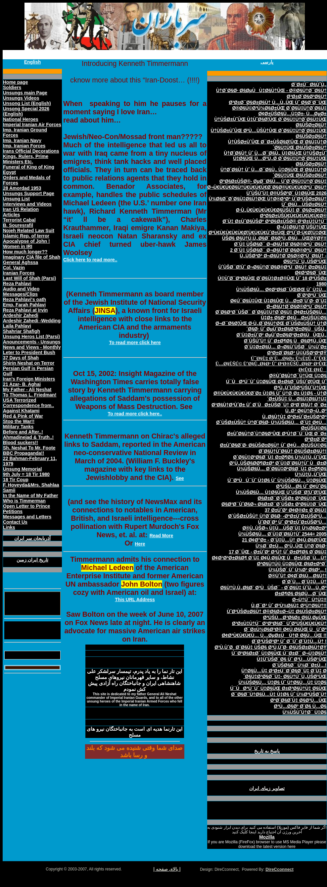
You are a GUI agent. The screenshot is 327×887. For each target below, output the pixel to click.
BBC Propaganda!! (23, 453)
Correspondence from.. (28, 405)
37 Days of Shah (21, 357)
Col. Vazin (14, 267)
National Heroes (20, 119)
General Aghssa (20, 262)
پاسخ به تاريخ (267, 751)
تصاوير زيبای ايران (267, 788)
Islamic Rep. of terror (26, 235)
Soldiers (12, 87)
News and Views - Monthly (32, 347)
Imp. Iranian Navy (22, 140)
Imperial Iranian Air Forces (32, 124)
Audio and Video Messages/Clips (21, 291)
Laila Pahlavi (17, 326)
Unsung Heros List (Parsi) (31, 336)
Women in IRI (17, 246)
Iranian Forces (19, 273)
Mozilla (267, 837)
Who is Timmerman (24, 500)
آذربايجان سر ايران (32, 538)
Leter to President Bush (29, 352)
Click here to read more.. (90, 259)
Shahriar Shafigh (21, 331)
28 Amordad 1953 (22, 188)
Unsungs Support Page (28, 193)
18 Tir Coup (15, 479)
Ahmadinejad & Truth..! (28, 437)
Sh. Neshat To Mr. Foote (29, 447)
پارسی (266, 62)
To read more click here (135, 342)
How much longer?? (25, 251)
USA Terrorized (19, 400)
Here (140, 544)
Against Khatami (21, 410)
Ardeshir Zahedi (20, 315)
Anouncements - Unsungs (31, 341)
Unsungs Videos (21, 98)
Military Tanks (18, 426)
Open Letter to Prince (26, 506)
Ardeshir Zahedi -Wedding (32, 320)
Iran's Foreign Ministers (29, 379)
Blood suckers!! (20, 442)
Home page (15, 82)
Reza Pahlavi (17, 283)
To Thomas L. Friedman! (30, 394)
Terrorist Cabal (19, 220)
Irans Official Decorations (31, 151)
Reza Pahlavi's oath (24, 299)
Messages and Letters (27, 516)
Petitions (13, 511)
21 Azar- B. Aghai (22, 384)
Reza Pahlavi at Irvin (25, 310)
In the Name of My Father (30, 495)
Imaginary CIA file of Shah (31, 257)
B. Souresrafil (18, 225)
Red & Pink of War (23, 416)
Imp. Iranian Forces (24, 145)
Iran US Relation (21, 209)
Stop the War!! (18, 421)
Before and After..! (23, 432)
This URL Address (135, 599)
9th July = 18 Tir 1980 (26, 474)
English (32, 62)
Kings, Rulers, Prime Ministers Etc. (25, 159)
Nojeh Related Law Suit (28, 230)
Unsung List (16, 198)
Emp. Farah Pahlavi (24, 304)
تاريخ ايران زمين (32, 559)
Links (9, 527)
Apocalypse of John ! (26, 241)
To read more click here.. (135, 413)
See (180, 478)
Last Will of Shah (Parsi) (29, 278)
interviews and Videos (27, 204)
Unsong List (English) (27, 103)
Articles (11, 214)
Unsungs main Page (25, 92)
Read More (161, 535)
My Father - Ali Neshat (27, 389)
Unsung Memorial (22, 469)
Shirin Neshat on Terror (28, 363)
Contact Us (15, 522)
